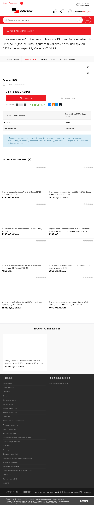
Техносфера (69, 128)
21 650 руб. (23, 308)
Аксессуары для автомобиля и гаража (17, 437)
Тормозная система (10, 408)
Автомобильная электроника (13, 421)
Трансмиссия (8, 404)
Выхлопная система (10, 412)
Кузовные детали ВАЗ (11, 466)
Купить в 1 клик (68, 98)
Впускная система (9, 400)
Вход (5, 3)
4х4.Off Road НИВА (9, 433)
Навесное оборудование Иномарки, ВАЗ (17, 471)
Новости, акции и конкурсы (58, 383)
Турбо (5, 396)
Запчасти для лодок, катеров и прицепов (17, 458)
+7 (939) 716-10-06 (81, 3)
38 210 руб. (14, 366)
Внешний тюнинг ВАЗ (10, 454)
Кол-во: (11, 104)
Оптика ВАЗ (7, 475)
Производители (8, 388)
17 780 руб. (70, 198)
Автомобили (7, 383)
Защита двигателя (9, 429)
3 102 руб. (70, 235)
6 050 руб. (70, 272)
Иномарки (6, 446)
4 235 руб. (23, 235)
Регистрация (14, 3)
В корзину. (26, 98)
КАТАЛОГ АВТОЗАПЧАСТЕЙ (20, 31)
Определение (21, 3)
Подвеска (6, 417)
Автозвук (6, 450)
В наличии (37, 104)
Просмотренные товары (47, 328)
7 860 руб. (23, 272)
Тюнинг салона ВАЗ (10, 479)
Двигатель (6, 392)
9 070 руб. (70, 308)
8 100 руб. (23, 198)
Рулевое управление (10, 425)
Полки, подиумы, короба (11, 442)
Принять (84, 501)
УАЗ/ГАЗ (6, 483)
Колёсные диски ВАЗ (10, 462)
